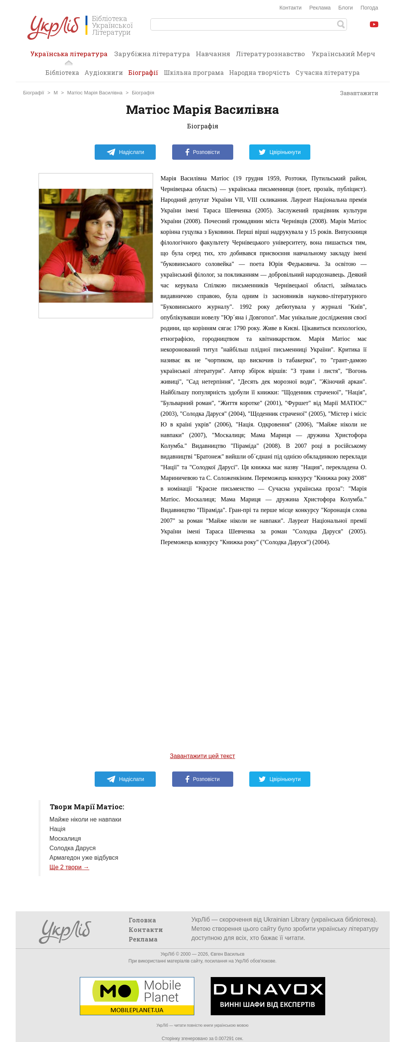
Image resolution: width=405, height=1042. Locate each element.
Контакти (290, 7)
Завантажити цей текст (202, 756)
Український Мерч (343, 53)
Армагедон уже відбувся (84, 857)
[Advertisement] (96, 471)
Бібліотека (62, 72)
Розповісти (203, 152)
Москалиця (65, 838)
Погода (369, 7)
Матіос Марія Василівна (95, 93)
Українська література (69, 56)
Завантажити (355, 93)
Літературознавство (270, 53)
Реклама (320, 7)
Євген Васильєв (227, 954)
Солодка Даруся (73, 848)
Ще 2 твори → (70, 867)
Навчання (213, 53)
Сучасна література (327, 72)
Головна (142, 920)
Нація (58, 829)
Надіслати (125, 152)
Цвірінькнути (280, 152)
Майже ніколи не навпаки (85, 819)
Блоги (345, 7)
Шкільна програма (194, 72)
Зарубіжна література (152, 53)
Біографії (143, 72)
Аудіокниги (103, 72)
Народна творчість (259, 72)
